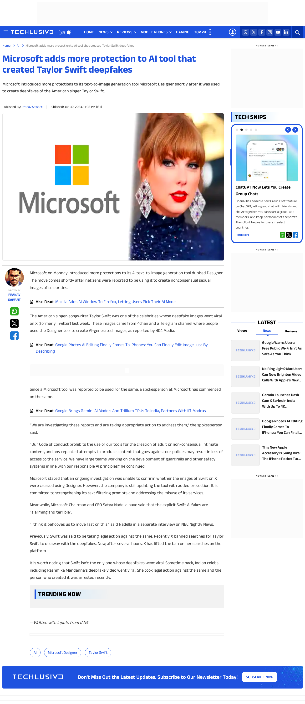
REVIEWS (124, 32)
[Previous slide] (288, 130)
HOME (89, 32)
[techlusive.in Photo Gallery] (267, 182)
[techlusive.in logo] (32, 32)
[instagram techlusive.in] (269, 32)
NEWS (104, 32)
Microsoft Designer (62, 652)
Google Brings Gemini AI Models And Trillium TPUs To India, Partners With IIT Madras (130, 410)
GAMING (182, 32)
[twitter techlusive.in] (253, 32)
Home (6, 45)
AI (18, 45)
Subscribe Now (260, 677)
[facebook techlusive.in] (261, 32)
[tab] (237, 130)
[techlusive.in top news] (267, 350)
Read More (242, 234)
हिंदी (63, 32)
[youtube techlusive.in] (277, 32)
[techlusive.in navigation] (6, 32)
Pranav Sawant (32, 107)
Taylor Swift (98, 652)
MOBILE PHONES (154, 32)
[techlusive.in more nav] (210, 32)
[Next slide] (295, 130)
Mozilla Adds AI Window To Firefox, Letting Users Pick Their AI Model (116, 301)
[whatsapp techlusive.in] (245, 32)
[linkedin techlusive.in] (286, 32)
